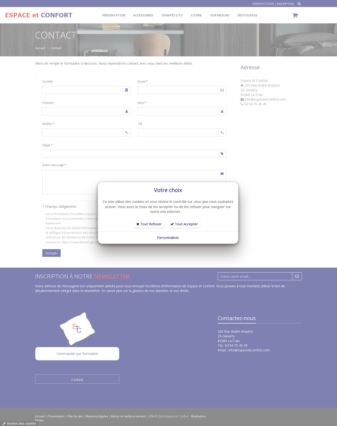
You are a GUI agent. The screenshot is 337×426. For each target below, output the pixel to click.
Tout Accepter (184, 224)
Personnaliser (168, 237)
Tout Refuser (149, 224)
